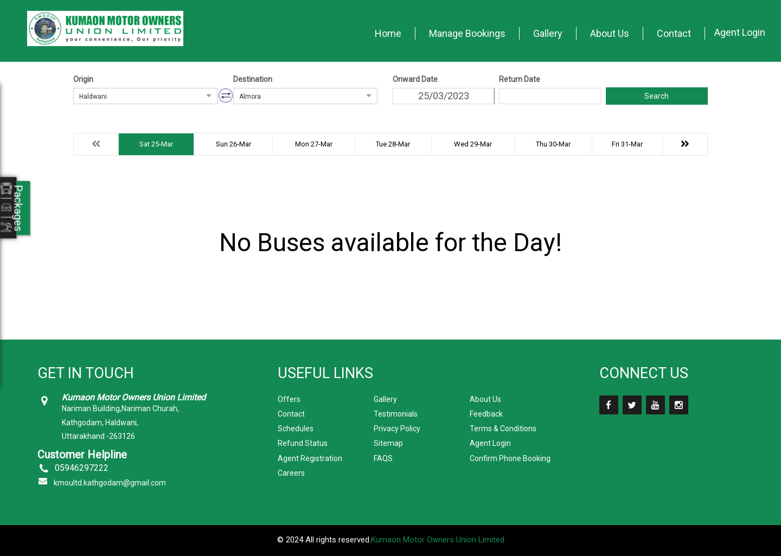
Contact (674, 33)
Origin (83, 79)
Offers (289, 399)
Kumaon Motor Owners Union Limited (437, 540)
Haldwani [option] (93, 96)
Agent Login (739, 32)
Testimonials (396, 414)
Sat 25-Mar (156, 144)
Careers (291, 473)
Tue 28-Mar (393, 144)
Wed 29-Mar (473, 144)
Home (388, 33)
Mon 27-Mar (313, 144)
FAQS (383, 458)
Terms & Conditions (503, 428)
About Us (609, 33)
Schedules (295, 428)
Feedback (486, 414)
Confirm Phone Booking (510, 458)
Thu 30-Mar (553, 144)
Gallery (547, 33)
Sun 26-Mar (233, 144)
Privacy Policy (397, 428)
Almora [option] (250, 96)
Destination (252, 79)
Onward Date (415, 79)
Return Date (519, 79)
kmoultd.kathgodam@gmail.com (110, 482)
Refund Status (303, 443)
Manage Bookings (467, 33)
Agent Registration (310, 458)
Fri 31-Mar (627, 144)
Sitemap (388, 443)
